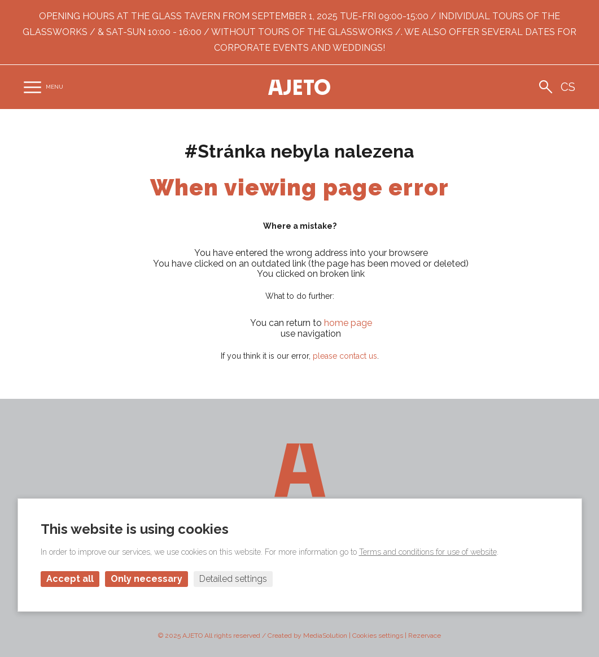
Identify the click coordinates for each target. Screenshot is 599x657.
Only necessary (146, 578)
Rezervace (424, 635)
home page (348, 322)
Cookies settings (377, 635)
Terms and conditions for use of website (428, 551)
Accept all (70, 578)
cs (568, 87)
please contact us (345, 355)
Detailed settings (233, 578)
